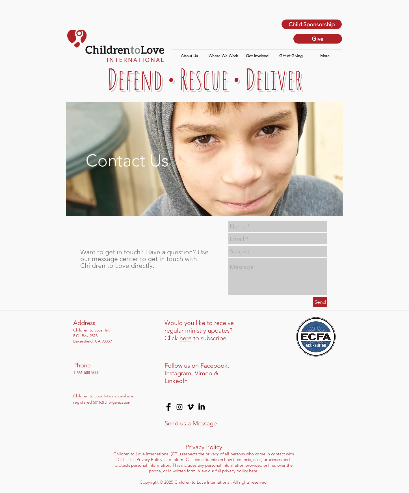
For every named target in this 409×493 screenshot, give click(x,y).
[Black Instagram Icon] (179, 407)
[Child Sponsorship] (312, 24)
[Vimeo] (190, 407)
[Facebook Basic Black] (168, 407)
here (185, 338)
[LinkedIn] (201, 407)
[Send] (320, 302)
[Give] (317, 39)
